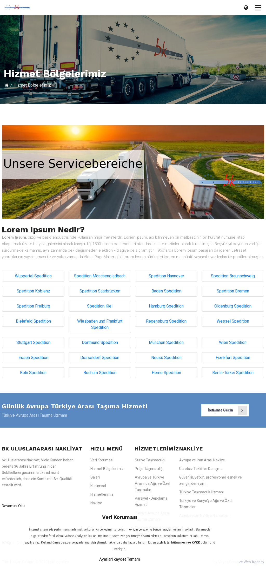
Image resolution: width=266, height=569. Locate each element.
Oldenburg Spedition (232, 306)
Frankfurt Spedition (233, 357)
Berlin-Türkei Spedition (233, 372)
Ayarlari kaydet (112, 559)
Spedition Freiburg (33, 306)
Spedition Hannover (166, 275)
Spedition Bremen (233, 291)
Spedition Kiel (99, 306)
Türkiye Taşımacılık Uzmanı (201, 492)
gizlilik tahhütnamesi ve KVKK (178, 542)
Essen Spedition (33, 357)
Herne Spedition (166, 372)
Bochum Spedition (99, 372)
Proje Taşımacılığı (149, 469)
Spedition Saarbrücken (99, 291)
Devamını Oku (13, 505)
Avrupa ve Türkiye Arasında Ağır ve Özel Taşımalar (152, 483)
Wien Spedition (233, 342)
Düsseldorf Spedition (99, 357)
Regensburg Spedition (166, 321)
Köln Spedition (33, 372)
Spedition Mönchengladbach (99, 275)
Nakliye (96, 503)
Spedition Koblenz (33, 291)
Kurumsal (98, 486)
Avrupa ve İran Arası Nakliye (202, 460)
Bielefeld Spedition (33, 321)
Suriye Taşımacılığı (150, 460)
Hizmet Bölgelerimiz (32, 85)
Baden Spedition (166, 291)
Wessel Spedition (233, 321)
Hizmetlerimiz (102, 494)
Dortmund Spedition (100, 342)
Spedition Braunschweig (233, 275)
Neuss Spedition (166, 357)
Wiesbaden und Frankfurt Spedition (99, 324)
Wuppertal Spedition (33, 275)
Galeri (95, 477)
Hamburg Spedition (166, 306)
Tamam (133, 559)
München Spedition (166, 342)
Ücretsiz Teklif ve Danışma (201, 469)
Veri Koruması (101, 460)
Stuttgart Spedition (33, 342)
